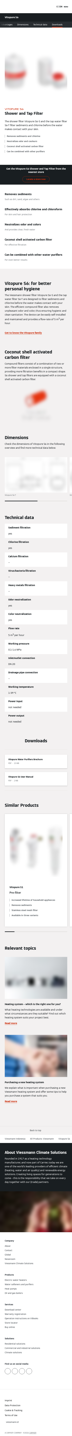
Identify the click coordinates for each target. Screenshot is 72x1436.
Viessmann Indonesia (15, 1138)
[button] (36, 1130)
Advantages (6, 24)
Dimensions (23, 24)
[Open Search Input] (52, 7)
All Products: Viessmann (42, 1138)
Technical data (40, 24)
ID (57, 6)
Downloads (57, 24)
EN (61, 6)
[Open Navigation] (66, 6)
